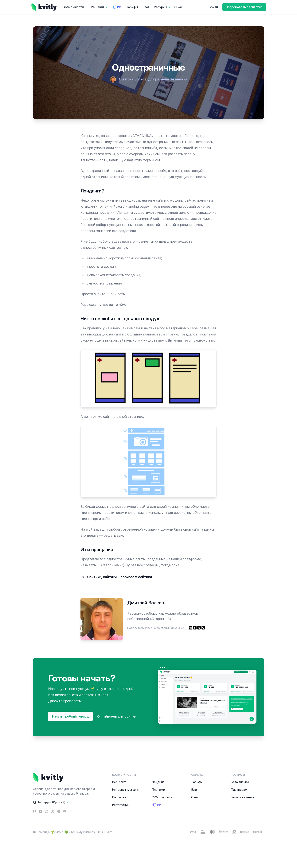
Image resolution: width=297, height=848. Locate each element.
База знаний (240, 782)
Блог (146, 7)
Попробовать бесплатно (244, 7)
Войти (213, 7)
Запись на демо (242, 797)
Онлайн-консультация (116, 716)
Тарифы (132, 7)
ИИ (117, 7)
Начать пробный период (70, 716)
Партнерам (239, 790)
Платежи (158, 790)
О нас (178, 7)
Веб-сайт (119, 782)
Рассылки (119, 797)
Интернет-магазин (125, 790)
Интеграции (120, 805)
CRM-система (162, 797)
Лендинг (158, 782)
